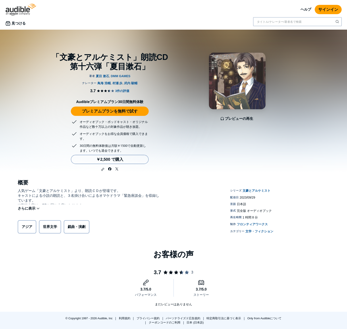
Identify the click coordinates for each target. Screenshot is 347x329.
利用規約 (125, 318)
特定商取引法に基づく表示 (224, 318)
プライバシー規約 (148, 318)
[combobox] (297, 21)
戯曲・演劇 (76, 228)
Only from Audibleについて (264, 318)
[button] (102, 169)
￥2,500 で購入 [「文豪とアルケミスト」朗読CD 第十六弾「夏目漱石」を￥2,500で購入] (109, 159)
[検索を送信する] (338, 21)
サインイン (328, 9)
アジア (27, 228)
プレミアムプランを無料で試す (110, 111)
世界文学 (50, 228)
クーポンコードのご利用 (165, 322)
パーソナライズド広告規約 (183, 318)
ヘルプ (306, 9)
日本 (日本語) (195, 322)
